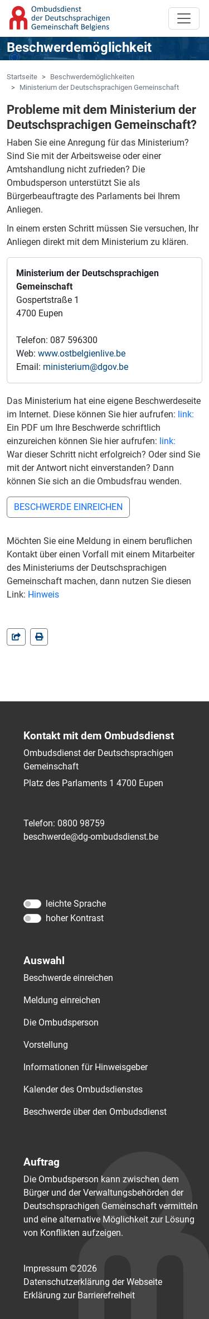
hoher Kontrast (75, 918)
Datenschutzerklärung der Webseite (92, 1282)
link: (186, 414)
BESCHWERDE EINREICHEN (68, 507)
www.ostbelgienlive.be (81, 353)
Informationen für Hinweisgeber (85, 1067)
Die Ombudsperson (61, 1022)
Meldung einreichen (61, 1000)
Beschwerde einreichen (68, 978)
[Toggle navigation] (184, 18)
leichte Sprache (76, 903)
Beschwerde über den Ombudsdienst (95, 1111)
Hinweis (43, 594)
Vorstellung (45, 1044)
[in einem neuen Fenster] (39, 637)
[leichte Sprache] (32, 903)
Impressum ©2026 (60, 1268)
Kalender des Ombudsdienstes (83, 1089)
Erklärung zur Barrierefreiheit (79, 1295)
